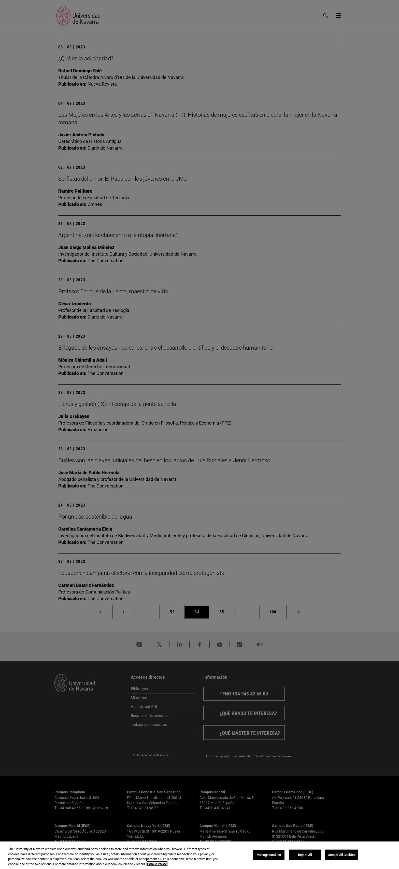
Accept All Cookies (341, 858)
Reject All (305, 858)
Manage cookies (268, 858)
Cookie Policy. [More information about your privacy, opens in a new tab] (157, 867)
